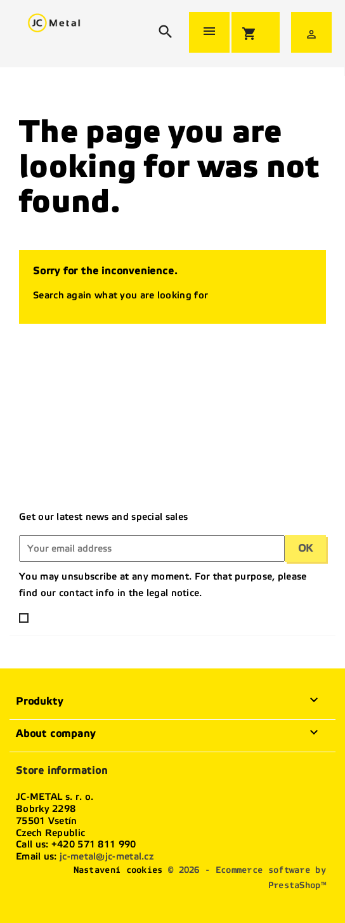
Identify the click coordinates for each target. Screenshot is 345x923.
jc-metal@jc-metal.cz (106, 856)
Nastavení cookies (118, 870)
